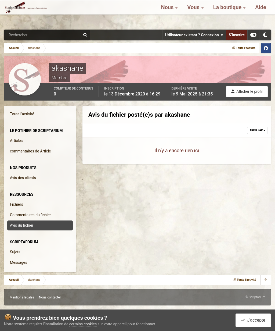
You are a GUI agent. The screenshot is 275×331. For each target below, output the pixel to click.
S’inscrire (237, 35)
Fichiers (16, 204)
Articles (16, 140)
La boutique (228, 13)
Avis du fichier (21, 225)
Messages (18, 262)
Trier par (257, 130)
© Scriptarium (255, 297)
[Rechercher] (27, 35)
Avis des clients (23, 178)
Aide (260, 13)
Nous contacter (50, 297)
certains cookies (83, 324)
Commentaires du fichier (30, 215)
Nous (168, 13)
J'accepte (253, 320)
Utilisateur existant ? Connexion (194, 35)
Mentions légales (22, 297)
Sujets (15, 252)
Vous (194, 13)
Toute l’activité (22, 114)
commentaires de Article (30, 151)
